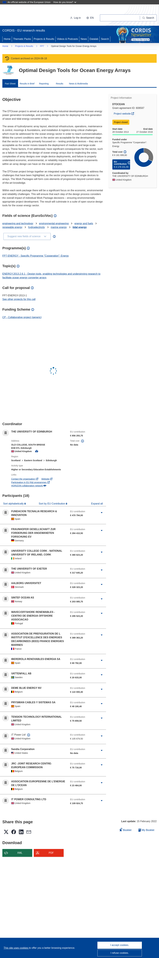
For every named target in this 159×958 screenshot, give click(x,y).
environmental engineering (54, 223)
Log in (75, 17)
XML (19, 852)
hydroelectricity (36, 227)
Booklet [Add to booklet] (126, 829)
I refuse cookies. (119, 953)
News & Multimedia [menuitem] (78, 83)
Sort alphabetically (13, 503)
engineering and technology (17, 223)
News (84, 39)
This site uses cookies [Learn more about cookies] (16, 948)
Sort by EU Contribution (52, 503)
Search (105, 39)
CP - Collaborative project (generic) (22, 317)
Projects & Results (44, 39)
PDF (51, 852)
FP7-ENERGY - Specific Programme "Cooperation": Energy (35, 255)
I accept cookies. (119, 945)
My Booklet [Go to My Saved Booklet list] (146, 830)
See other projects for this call (19, 299)
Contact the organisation (24, 479)
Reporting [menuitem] (44, 83)
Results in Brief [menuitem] (27, 83)
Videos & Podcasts (67, 39)
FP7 (42, 46)
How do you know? (64, 2)
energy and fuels (83, 223)
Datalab (94, 39)
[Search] (148, 17)
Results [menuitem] (59, 83)
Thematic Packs (22, 39)
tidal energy (80, 227)
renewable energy (12, 227)
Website (47, 479)
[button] (90, 17)
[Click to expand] (101, 513)
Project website (124, 113)
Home (7, 39)
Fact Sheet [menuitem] (10, 83)
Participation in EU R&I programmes (30, 482)
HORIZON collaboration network (28, 485)
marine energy (59, 227)
